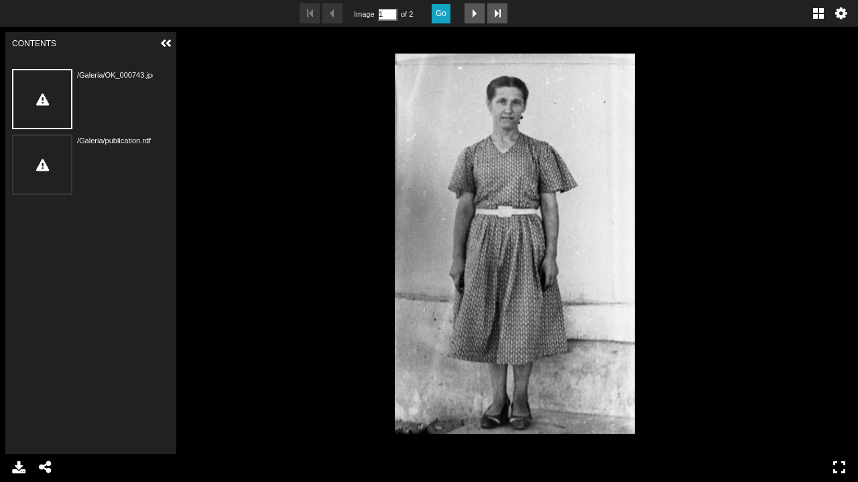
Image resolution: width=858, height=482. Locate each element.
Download (19, 467)
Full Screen (839, 467)
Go (441, 13)
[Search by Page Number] (387, 14)
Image (364, 14)
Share (46, 467)
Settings (841, 13)
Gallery (818, 13)
